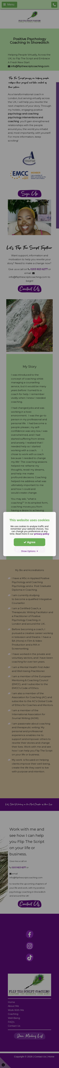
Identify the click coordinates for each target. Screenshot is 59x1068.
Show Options (29, 551)
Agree (30, 542)
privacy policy (41, 533)
